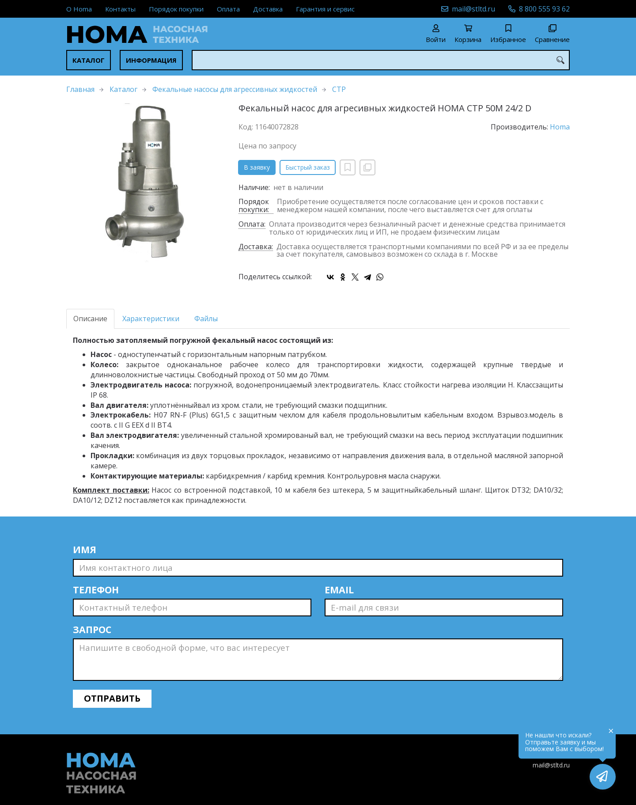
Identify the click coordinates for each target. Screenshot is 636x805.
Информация (151, 60)
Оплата (228, 8)
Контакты (120, 8)
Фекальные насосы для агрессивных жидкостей (234, 89)
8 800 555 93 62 (544, 9)
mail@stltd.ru (473, 9)
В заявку (257, 167)
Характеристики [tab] (150, 318)
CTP (339, 89)
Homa (560, 127)
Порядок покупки (176, 8)
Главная (80, 89)
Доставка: (255, 247)
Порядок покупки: (253, 206)
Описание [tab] (90, 318)
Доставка (268, 8)
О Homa (79, 8)
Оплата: (251, 224)
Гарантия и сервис (325, 8)
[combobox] (381, 60)
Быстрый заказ (307, 167)
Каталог (88, 60)
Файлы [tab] (206, 318)
